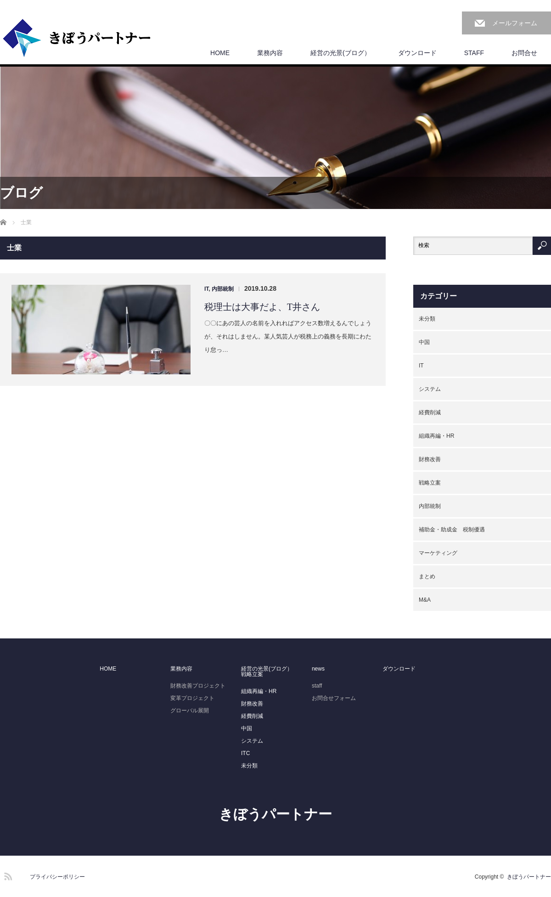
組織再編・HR (436, 436)
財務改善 (430, 459)
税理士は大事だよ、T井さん (262, 307)
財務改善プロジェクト (197, 685)
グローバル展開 (189, 710)
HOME (220, 52)
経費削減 (430, 412)
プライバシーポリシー (57, 877)
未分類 (427, 319)
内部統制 (223, 289)
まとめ (427, 576)
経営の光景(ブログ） (340, 52)
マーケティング (438, 553)
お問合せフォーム (334, 698)
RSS (7, 875)
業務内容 (270, 52)
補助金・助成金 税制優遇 (452, 529)
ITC (245, 753)
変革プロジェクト (192, 698)
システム (430, 389)
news (318, 668)
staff (317, 685)
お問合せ (524, 52)
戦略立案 (430, 483)
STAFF (474, 52)
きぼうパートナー (275, 814)
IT (206, 289)
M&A (425, 600)
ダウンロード (417, 52)
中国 (424, 342)
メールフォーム (514, 23)
